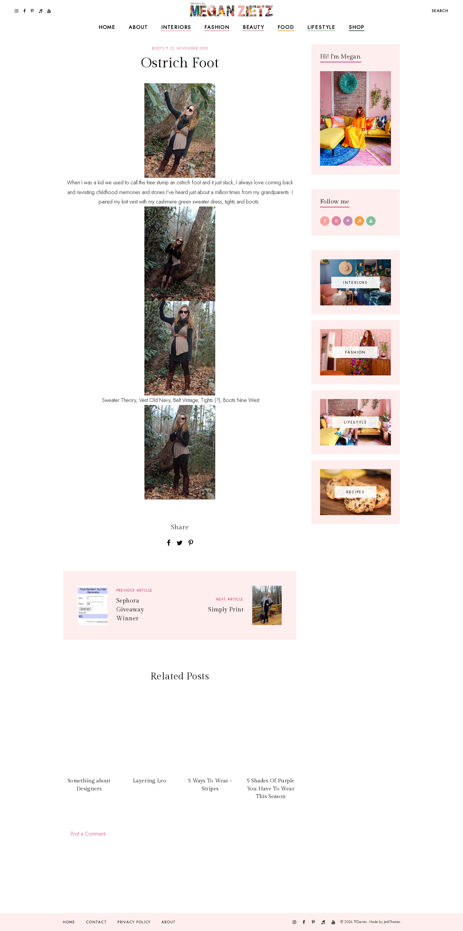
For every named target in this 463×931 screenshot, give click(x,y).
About (138, 27)
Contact (96, 922)
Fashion (216, 27)
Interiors (176, 27)
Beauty (253, 27)
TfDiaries (360, 922)
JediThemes (392, 922)
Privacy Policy (134, 922)
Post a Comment (88, 834)
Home (107, 27)
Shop (356, 27)
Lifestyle (321, 27)
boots (158, 48)
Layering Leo (149, 781)
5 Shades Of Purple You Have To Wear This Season (270, 789)
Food (286, 27)
